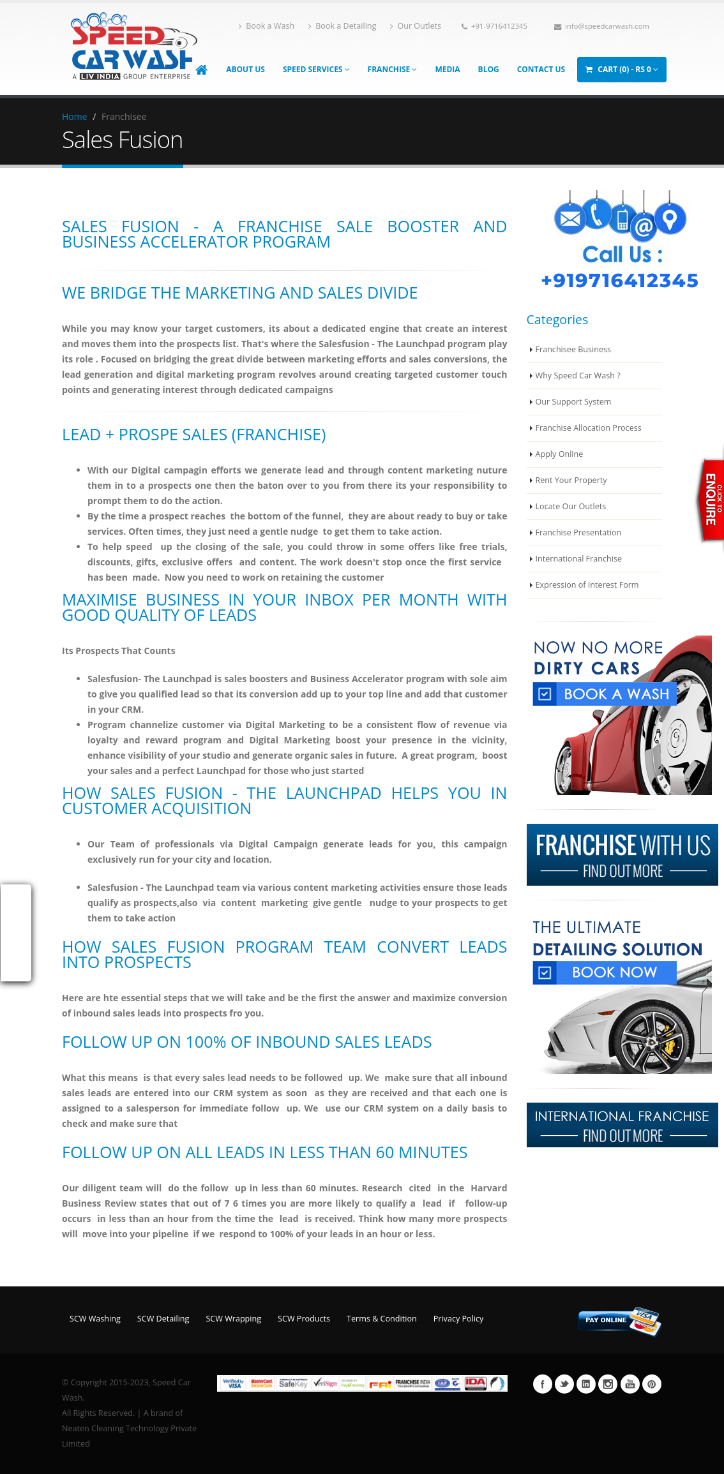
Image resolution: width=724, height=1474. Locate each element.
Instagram (607, 1384)
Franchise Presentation (579, 532)
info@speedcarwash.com (601, 26)
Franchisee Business (574, 349)
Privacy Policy (459, 1318)
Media (447, 69)
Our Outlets (415, 25)
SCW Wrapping (233, 1318)
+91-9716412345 (494, 26)
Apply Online (560, 454)
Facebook (542, 1384)
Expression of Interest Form (587, 584)
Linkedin (586, 1384)
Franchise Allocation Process (589, 427)
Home (74, 116)
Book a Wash (266, 25)
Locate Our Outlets (571, 506)
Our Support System (574, 401)
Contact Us (541, 69)
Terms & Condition (382, 1318)
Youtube (630, 1384)
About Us (245, 69)
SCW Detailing (163, 1318)
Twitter (564, 1384)
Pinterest (651, 1384)
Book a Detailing (342, 25)
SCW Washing (95, 1318)
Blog (488, 69)
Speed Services (316, 69)
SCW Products (304, 1318)
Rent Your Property (571, 480)
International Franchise (579, 558)
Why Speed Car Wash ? (578, 375)
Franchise (393, 69)
